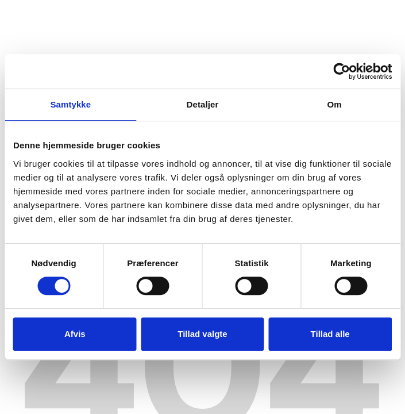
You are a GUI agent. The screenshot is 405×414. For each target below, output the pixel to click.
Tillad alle (330, 334)
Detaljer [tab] (203, 104)
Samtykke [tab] (70, 104)
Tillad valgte (202, 334)
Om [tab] (334, 104)
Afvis (75, 334)
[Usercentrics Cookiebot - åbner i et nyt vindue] (341, 71)
